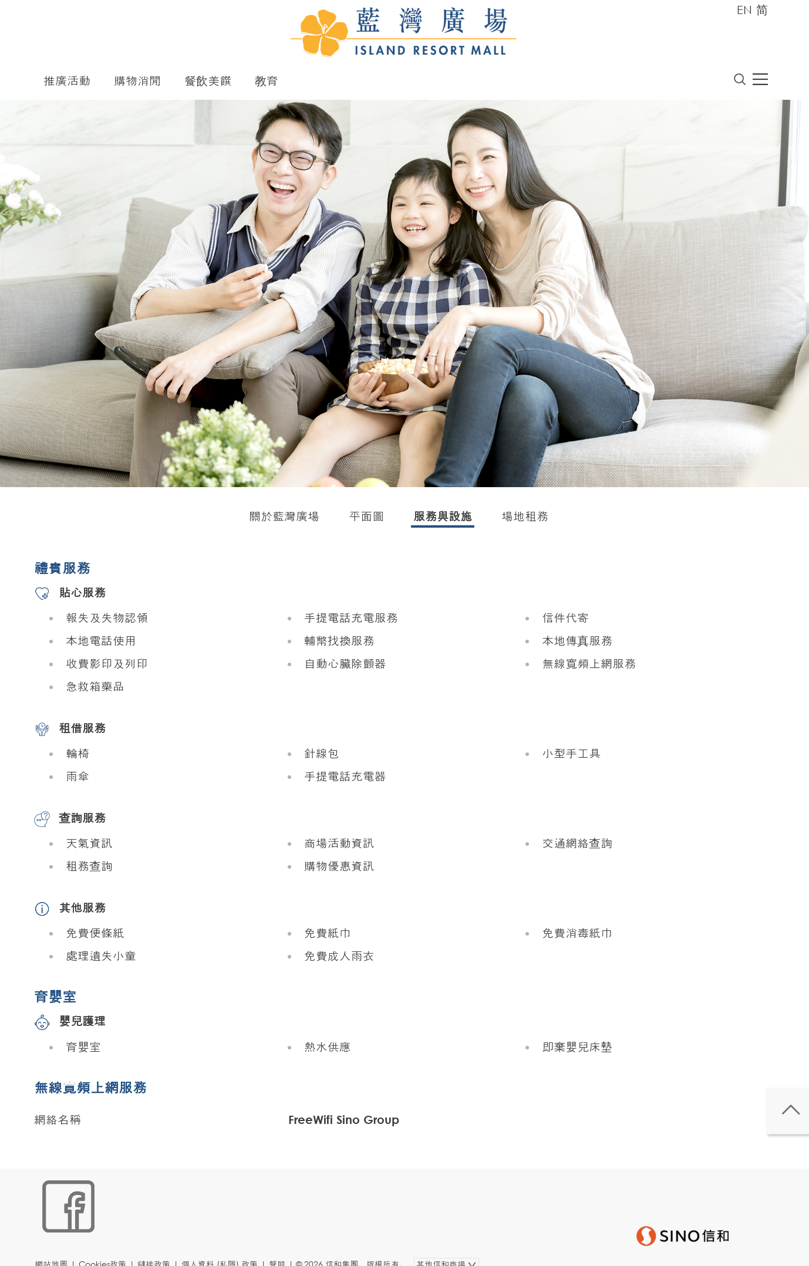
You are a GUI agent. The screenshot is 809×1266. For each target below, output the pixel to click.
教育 (266, 83)
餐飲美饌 (207, 83)
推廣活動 (66, 83)
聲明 (283, 1246)
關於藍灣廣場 (284, 519)
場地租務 (524, 519)
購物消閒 (137, 83)
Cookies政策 (109, 1246)
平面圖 (366, 519)
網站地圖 (57, 1246)
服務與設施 (442, 519)
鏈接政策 (160, 1246)
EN (744, 9)
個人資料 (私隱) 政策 (226, 1246)
